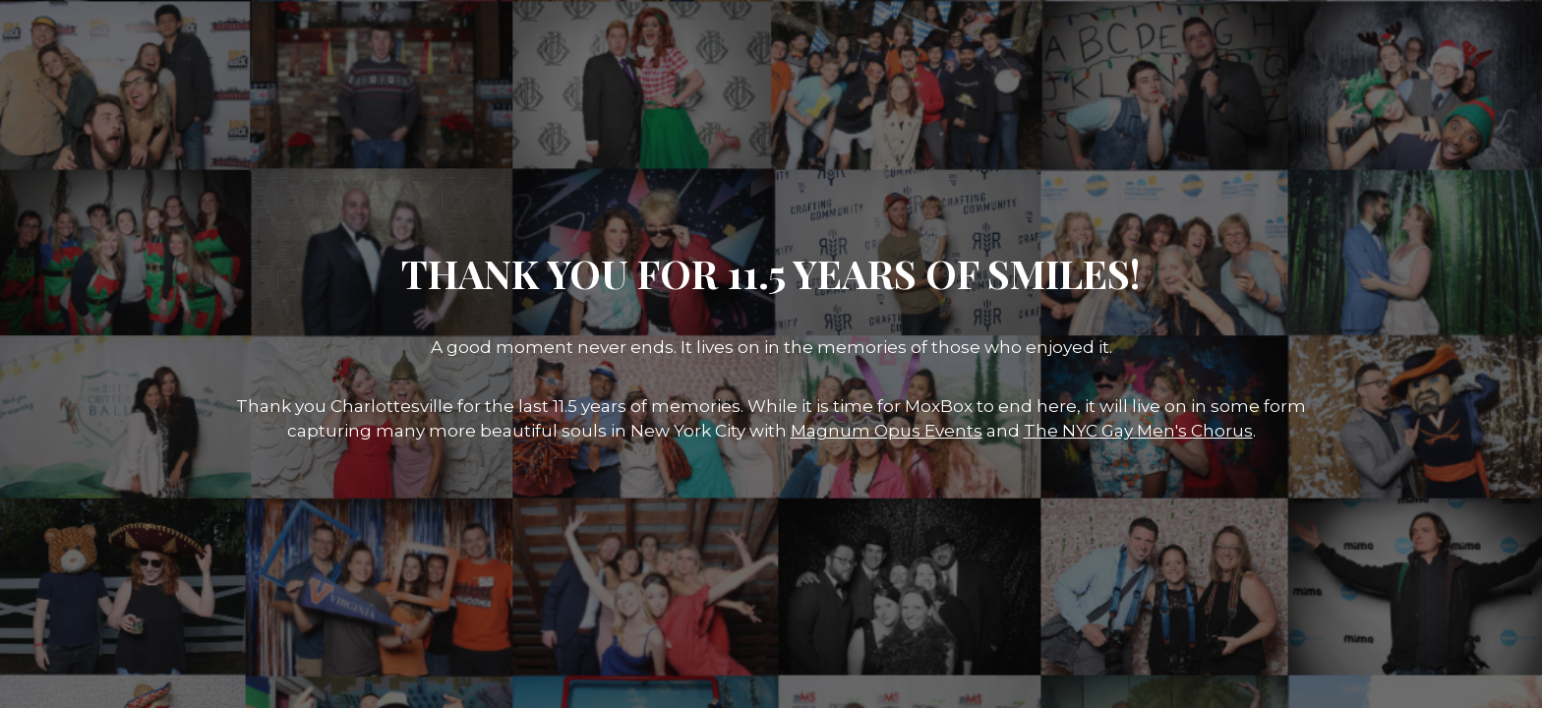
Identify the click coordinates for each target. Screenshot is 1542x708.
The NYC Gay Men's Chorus (1138, 431)
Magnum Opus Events (886, 431)
